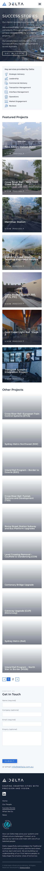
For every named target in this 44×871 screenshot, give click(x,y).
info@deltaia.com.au (22, 767)
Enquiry (5, 729)
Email (9, 720)
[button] (40, 4)
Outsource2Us (25, 867)
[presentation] (20, 752)
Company (6, 710)
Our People (7, 804)
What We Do (7, 811)
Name (9, 700)
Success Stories (8, 808)
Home (4, 801)
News (4, 815)
